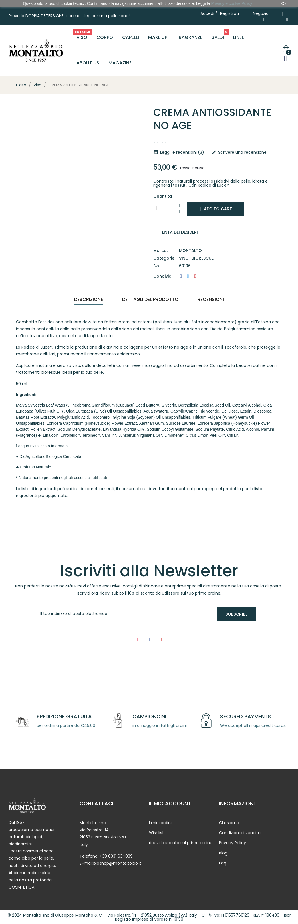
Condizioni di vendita (240, 833)
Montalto (190, 250)
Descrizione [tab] (88, 299)
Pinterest (195, 276)
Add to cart (215, 209)
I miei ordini (160, 823)
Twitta (188, 276)
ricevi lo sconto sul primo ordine (180, 843)
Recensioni (211, 299)
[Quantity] (164, 208)
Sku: (157, 266)
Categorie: (164, 258)
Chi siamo (229, 823)
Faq (222, 863)
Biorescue (203, 258)
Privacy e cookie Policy (231, 3)
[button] (261, 13)
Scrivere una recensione (239, 152)
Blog (223, 853)
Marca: (160, 250)
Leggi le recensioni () (178, 152)
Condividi (181, 276)
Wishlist (156, 833)
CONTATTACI (96, 803)
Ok (284, 3)
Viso (184, 258)
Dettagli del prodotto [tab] (150, 299)
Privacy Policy (232, 843)
